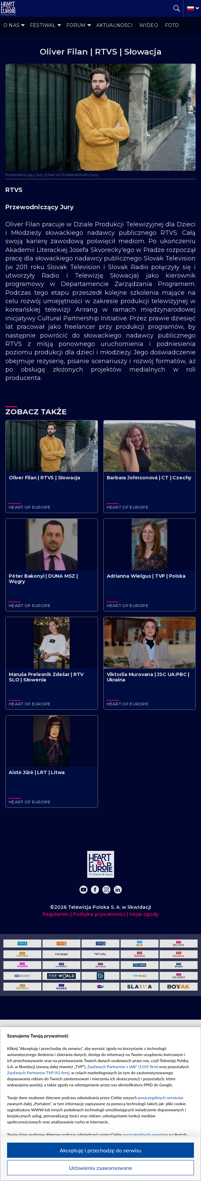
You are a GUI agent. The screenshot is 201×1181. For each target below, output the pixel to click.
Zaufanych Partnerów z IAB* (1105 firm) (122, 1066)
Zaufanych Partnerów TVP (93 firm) (38, 1072)
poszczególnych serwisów (160, 1097)
